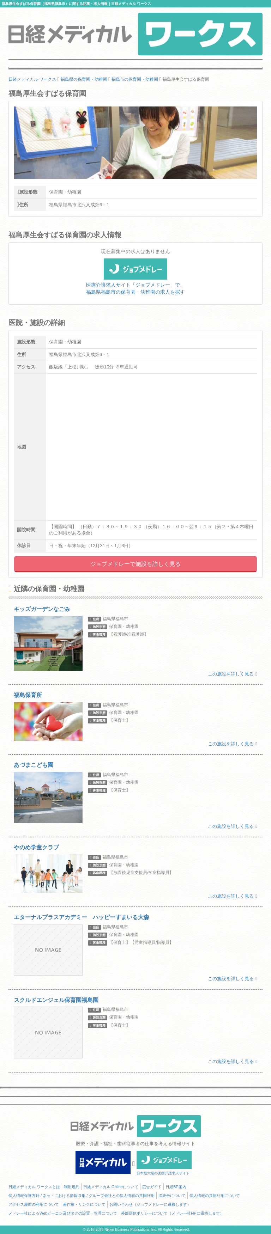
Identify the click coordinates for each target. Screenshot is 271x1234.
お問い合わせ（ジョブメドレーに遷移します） (150, 1204)
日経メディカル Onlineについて (110, 1187)
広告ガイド (152, 1187)
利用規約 (71, 1187)
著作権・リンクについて (84, 1204)
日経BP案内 (175, 1187)
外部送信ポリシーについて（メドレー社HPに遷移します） (172, 1213)
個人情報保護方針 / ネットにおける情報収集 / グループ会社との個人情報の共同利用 (81, 1195)
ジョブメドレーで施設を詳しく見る (135, 564)
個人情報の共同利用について (214, 1195)
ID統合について (172, 1195)
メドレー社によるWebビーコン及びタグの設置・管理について (62, 1213)
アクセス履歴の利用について (33, 1204)
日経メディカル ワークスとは (34, 1187)
